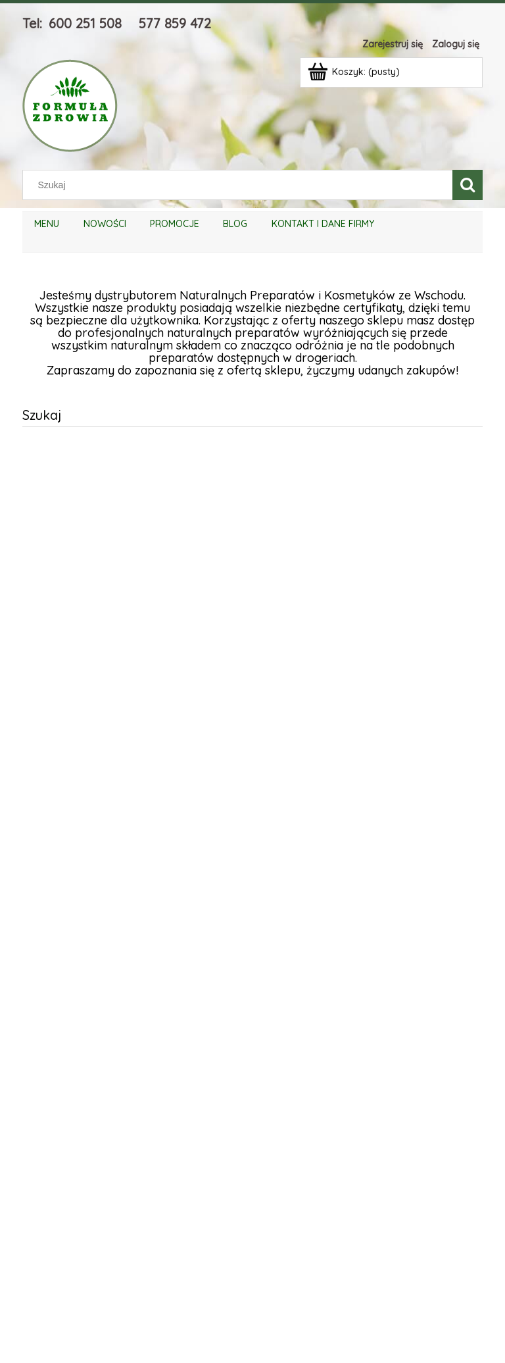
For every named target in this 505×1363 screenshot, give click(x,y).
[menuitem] (46, 224)
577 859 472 (175, 23)
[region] (252, 886)
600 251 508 (85, 23)
